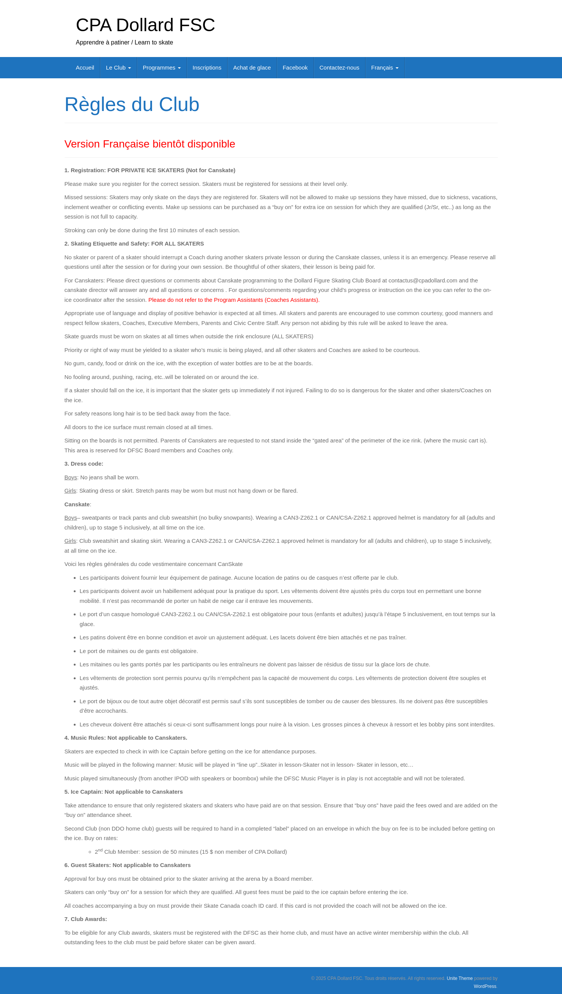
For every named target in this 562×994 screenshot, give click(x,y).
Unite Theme (460, 978)
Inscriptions (207, 67)
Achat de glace (252, 67)
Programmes (162, 67)
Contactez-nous (339, 67)
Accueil (85, 67)
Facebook (295, 67)
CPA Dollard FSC (145, 25)
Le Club (118, 67)
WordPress (485, 986)
